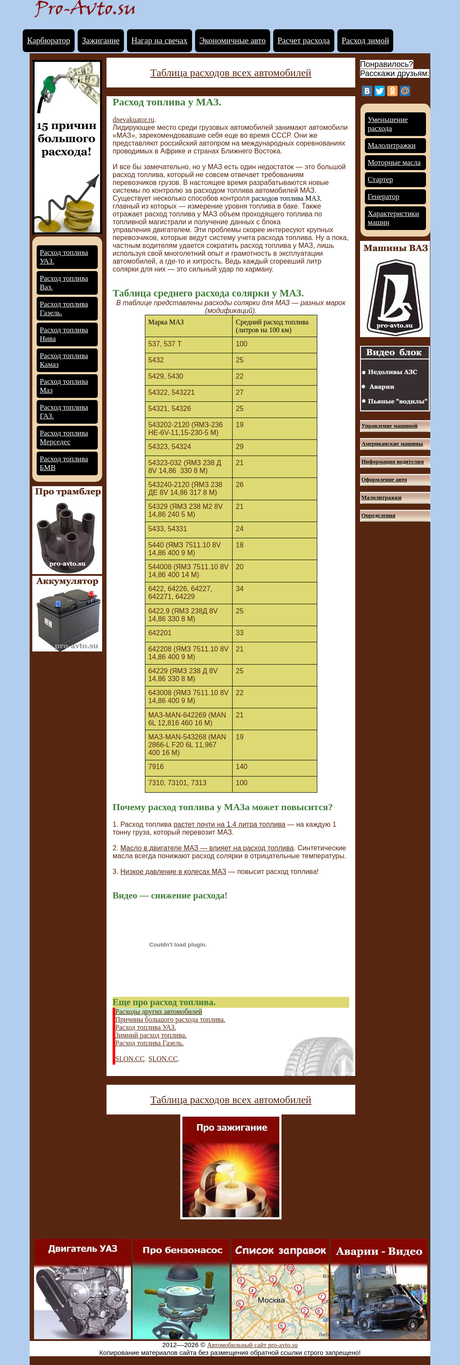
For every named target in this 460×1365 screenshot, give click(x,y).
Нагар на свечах (159, 40)
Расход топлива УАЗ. (145, 1027)
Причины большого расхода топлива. (170, 1019)
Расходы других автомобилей (158, 1011)
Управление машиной (389, 425)
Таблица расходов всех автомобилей (231, 72)
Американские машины (392, 443)
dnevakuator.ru (133, 119)
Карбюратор (48, 40)
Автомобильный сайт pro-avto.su (252, 1344)
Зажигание (101, 40)
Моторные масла (394, 162)
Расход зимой (365, 40)
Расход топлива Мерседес (64, 437)
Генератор (384, 196)
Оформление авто (384, 479)
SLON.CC (129, 1058)
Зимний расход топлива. (151, 1035)
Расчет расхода (304, 40)
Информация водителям (392, 461)
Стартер (380, 179)
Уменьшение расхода (388, 123)
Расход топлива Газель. (149, 1043)
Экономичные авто (232, 40)
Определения (378, 515)
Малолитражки (392, 145)
